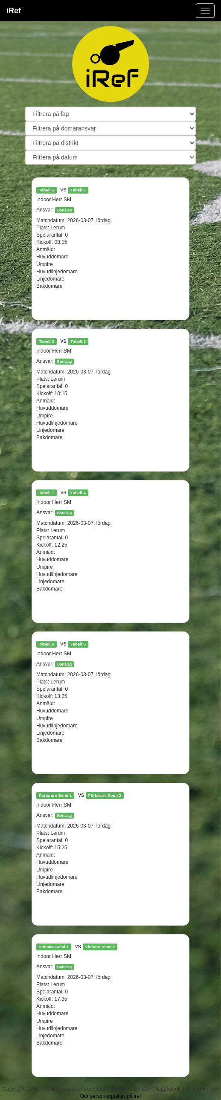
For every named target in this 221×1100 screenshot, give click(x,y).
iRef (13, 10)
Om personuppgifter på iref (110, 1096)
